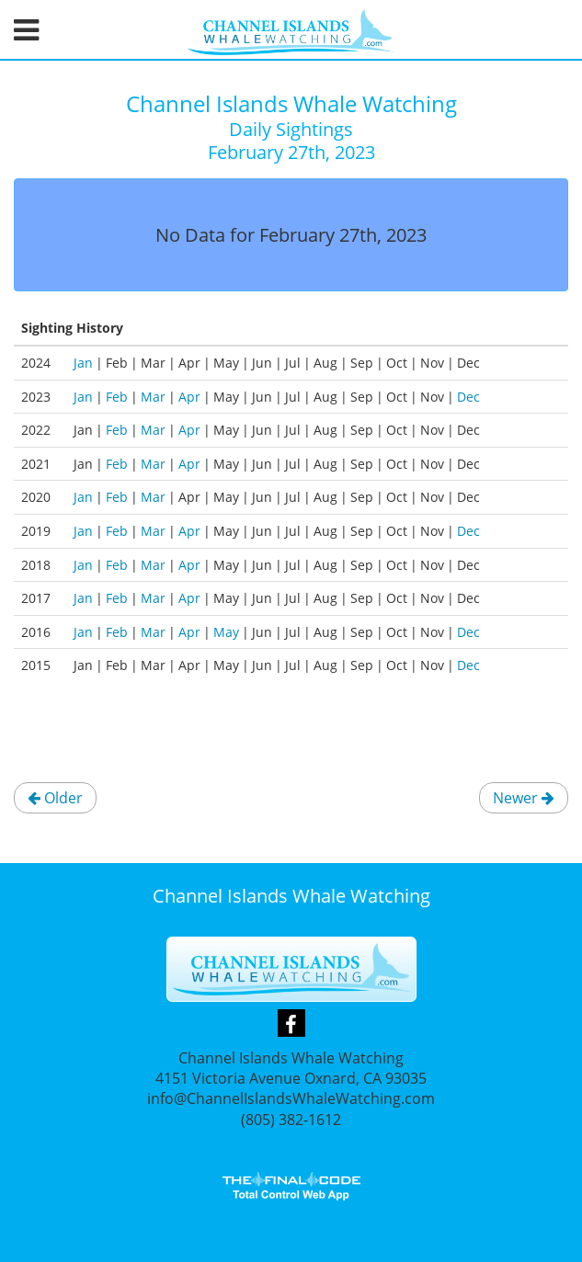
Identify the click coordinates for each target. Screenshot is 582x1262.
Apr (189, 396)
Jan (83, 362)
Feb (117, 396)
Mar (153, 396)
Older (55, 798)
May (226, 632)
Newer (523, 798)
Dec (468, 396)
